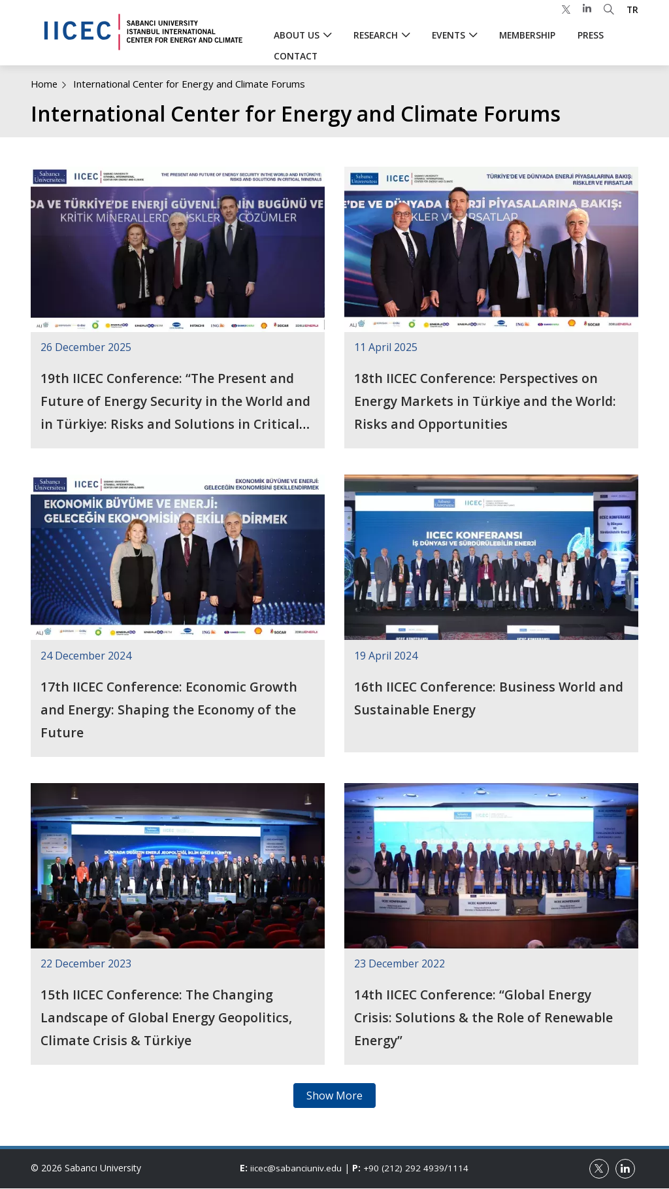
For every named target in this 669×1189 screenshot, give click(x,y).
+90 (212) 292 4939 (406, 1168)
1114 (461, 1168)
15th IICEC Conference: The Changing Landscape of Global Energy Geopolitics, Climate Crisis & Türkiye (169, 1017)
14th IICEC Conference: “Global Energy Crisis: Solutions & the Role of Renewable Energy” (484, 1017)
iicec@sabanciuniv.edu (297, 1168)
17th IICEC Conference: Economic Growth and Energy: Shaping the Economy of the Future (170, 709)
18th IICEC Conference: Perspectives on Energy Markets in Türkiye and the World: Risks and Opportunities (487, 401)
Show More (334, 1095)
